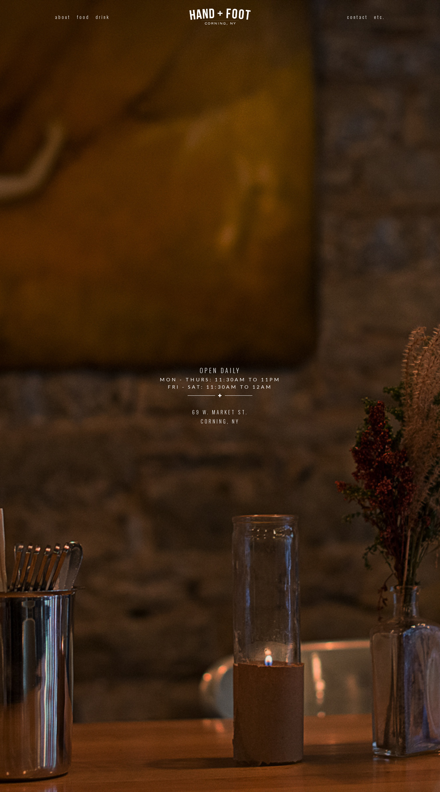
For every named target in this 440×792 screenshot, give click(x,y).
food (83, 16)
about (63, 16)
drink (103, 16)
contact (357, 16)
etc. (379, 16)
